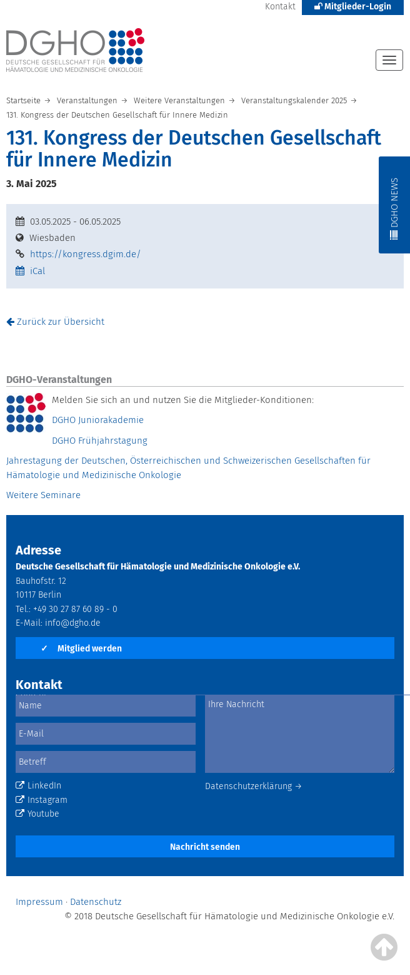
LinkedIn (38, 785)
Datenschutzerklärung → (253, 786)
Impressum (39, 901)
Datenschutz (95, 901)
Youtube (37, 814)
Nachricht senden (205, 847)
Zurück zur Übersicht (55, 321)
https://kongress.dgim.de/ (85, 254)
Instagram (42, 800)
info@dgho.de (73, 623)
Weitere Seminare (43, 495)
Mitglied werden (81, 648)
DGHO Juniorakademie (98, 420)
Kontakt (280, 6)
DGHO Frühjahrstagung (100, 440)
